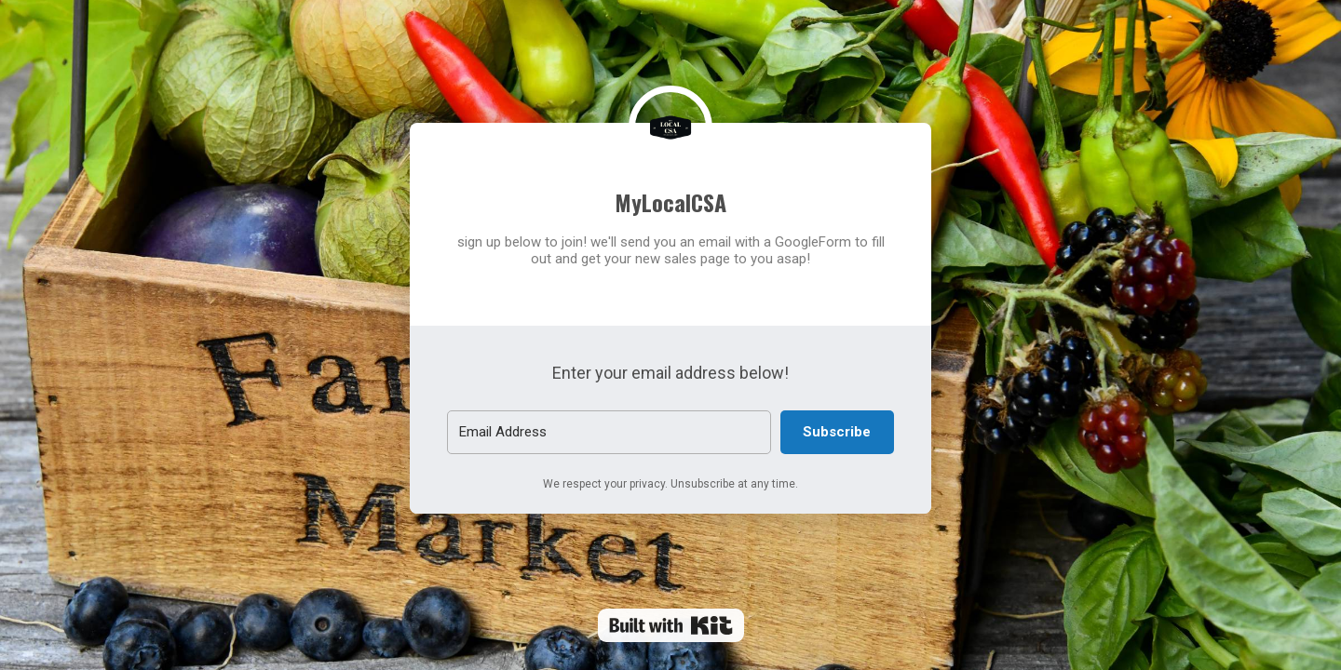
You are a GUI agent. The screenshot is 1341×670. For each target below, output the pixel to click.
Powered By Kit (671, 625)
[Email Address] (609, 432)
